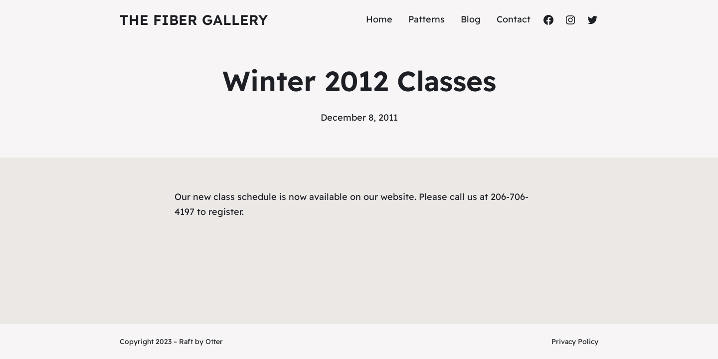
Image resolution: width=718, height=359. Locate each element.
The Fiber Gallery (194, 19)
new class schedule (235, 196)
